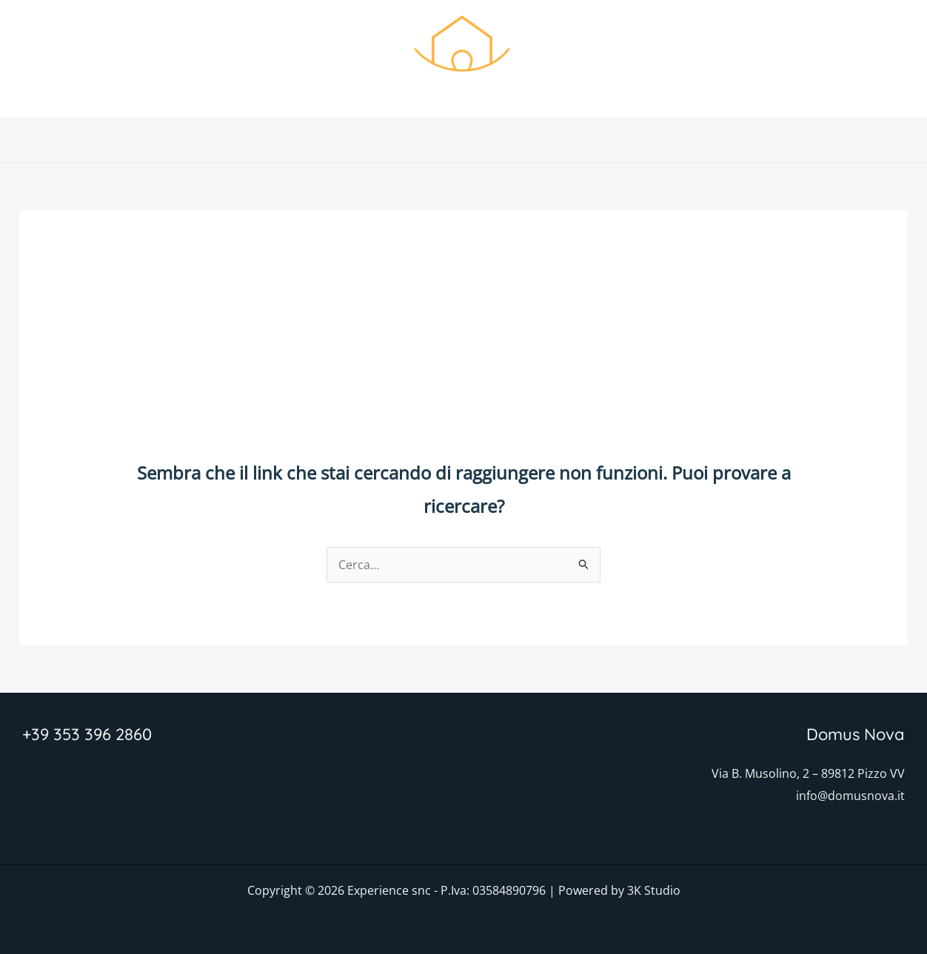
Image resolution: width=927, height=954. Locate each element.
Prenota (634, 140)
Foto (485, 140)
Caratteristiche (408, 140)
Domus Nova (306, 140)
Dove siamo (555, 140)
